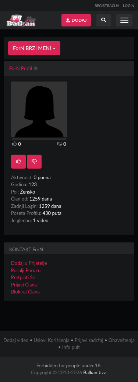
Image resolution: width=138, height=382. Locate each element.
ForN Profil (20, 68)
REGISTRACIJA (107, 5)
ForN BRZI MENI (34, 48)
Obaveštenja (122, 340)
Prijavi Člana (24, 285)
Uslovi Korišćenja (52, 340)
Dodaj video (15, 340)
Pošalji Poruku (25, 270)
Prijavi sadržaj (89, 340)
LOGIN (128, 5)
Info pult (71, 347)
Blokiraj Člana (25, 292)
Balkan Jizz (94, 372)
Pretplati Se (23, 277)
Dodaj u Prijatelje (29, 263)
